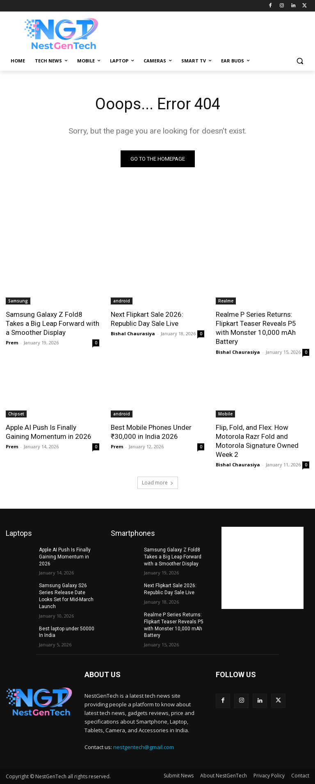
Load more (157, 482)
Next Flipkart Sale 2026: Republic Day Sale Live (147, 318)
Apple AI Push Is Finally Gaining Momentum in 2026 (48, 431)
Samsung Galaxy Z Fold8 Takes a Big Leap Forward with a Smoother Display (52, 323)
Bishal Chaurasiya (133, 333)
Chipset (16, 414)
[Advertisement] (213, 32)
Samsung (18, 301)
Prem (12, 342)
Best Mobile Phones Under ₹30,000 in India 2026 (151, 431)
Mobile (225, 414)
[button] (299, 61)
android (121, 301)
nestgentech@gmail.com (143, 747)
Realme (225, 301)
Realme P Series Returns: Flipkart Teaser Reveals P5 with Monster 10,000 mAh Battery (256, 328)
